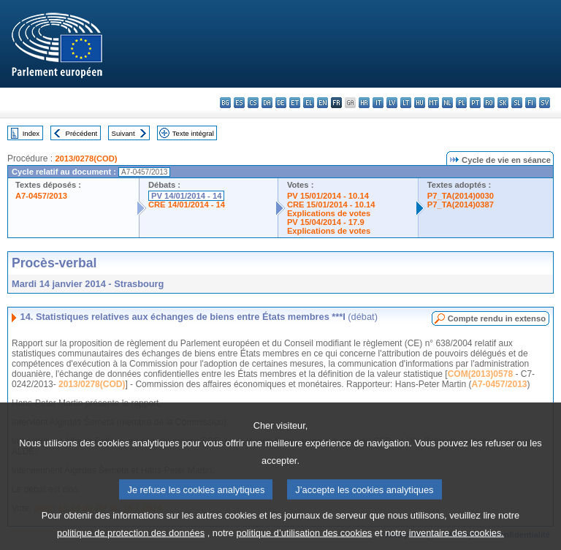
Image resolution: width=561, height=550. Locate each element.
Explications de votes (328, 213)
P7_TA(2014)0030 (460, 195)
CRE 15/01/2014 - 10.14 (331, 204)
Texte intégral (193, 133)
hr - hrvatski (364, 102)
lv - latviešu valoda (391, 102)
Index (31, 133)
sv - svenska (544, 102)
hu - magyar (419, 102)
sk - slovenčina (502, 102)
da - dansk (267, 102)
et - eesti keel (294, 102)
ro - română (489, 102)
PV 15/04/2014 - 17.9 (326, 222)
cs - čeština (253, 102)
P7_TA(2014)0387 (460, 204)
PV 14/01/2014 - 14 (186, 195)
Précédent (82, 133)
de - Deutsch (280, 102)
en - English (322, 102)
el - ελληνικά (308, 102)
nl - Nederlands (447, 102)
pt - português (475, 102)
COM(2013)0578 (480, 374)
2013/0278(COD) (86, 158)
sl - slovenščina (516, 102)
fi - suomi (530, 102)
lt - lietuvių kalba (405, 102)
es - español (239, 102)
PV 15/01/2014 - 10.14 (328, 195)
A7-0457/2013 (41, 195)
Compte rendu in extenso (497, 318)
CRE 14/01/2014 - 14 (186, 204)
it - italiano (378, 102)
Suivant (123, 133)
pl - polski (461, 102)
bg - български (225, 102)
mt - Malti (433, 102)
